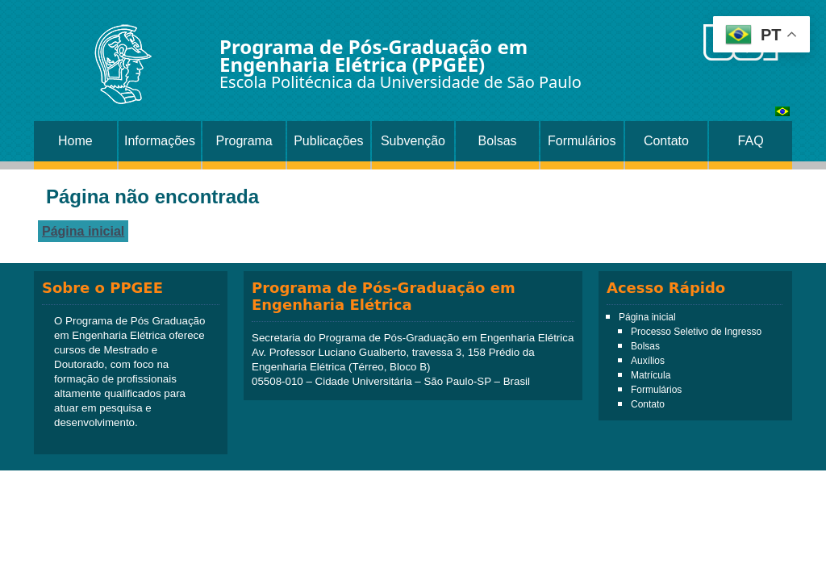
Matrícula (650, 375)
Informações (159, 141)
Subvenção (413, 141)
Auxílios (648, 360)
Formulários (581, 141)
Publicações (328, 141)
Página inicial (83, 231)
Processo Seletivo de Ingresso (696, 331)
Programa (244, 141)
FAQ (751, 141)
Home (75, 141)
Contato (666, 141)
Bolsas (497, 141)
